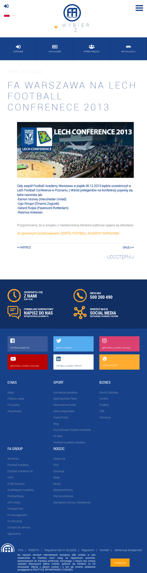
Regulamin (88, 550)
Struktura (13, 458)
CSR (101, 411)
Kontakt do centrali (18, 527)
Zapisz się (59, 458)
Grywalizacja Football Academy (72, 430)
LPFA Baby (13, 502)
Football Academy (18, 465)
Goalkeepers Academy (20, 490)
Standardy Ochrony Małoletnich (72, 502)
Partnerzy (105, 417)
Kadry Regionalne (63, 411)
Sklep (56, 477)
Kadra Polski (60, 417)
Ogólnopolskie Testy (65, 398)
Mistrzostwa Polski (64, 405)
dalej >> (128, 247)
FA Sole (57, 436)
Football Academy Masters (69, 442)
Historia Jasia (15, 398)
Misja (10, 392)
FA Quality (13, 405)
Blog (56, 423)
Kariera (103, 398)
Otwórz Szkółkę (108, 392)
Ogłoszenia (14, 533)
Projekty (104, 405)
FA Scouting (14, 521)
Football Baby (15, 496)
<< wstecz (24, 247)
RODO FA (34, 550)
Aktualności (14, 411)
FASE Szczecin (16, 484)
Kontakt (104, 550)
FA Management (17, 515)
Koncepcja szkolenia (65, 392)
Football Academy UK (20, 471)
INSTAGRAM (95, 316)
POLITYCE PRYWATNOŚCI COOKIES (53, 569)
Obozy (57, 484)
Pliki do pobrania (63, 496)
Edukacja (58, 471)
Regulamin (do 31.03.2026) (60, 550)
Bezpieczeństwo (63, 490)
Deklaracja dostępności (128, 550)
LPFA (10, 477)
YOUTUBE (114, 316)
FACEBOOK (105, 316)
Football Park (15, 508)
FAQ (55, 465)
